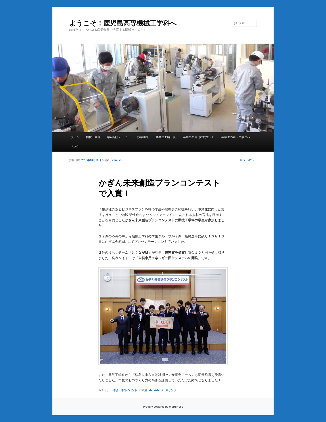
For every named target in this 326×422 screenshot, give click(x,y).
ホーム (74, 137)
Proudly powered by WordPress (163, 406)
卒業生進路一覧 (166, 137)
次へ (252, 160)
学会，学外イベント (125, 390)
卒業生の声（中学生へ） (237, 137)
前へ (240, 160)
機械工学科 (93, 137)
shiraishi (116, 160)
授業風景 (143, 137)
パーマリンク (168, 390)
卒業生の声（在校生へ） (199, 137)
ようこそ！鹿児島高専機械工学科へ (122, 23)
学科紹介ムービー (118, 137)
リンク (74, 146)
